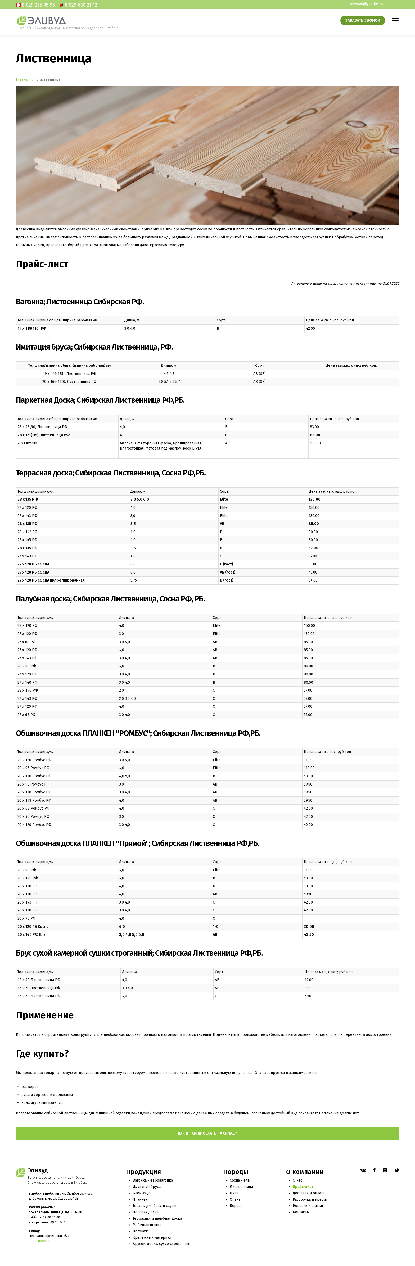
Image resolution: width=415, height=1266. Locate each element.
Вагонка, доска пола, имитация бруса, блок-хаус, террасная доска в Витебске (58, 1180)
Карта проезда (40, 1241)
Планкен (140, 1199)
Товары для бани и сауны (154, 1206)
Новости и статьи (308, 1206)
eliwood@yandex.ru (366, 4)
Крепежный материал (152, 1237)
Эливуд (38, 1170)
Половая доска (146, 1212)
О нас (297, 1180)
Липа (234, 1193)
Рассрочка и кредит (310, 1199)
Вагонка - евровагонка (153, 1180)
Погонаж (140, 1231)
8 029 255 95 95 (38, 5)
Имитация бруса (147, 1187)
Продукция (143, 1172)
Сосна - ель (240, 1180)
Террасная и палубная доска (157, 1218)
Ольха (235, 1199)
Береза (236, 1206)
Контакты (301, 1212)
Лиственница (241, 1187)
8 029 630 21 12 (81, 5)
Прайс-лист (303, 1187)
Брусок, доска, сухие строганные (161, 1244)
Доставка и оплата (308, 1193)
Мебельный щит (147, 1225)
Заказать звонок (362, 20)
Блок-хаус (141, 1193)
